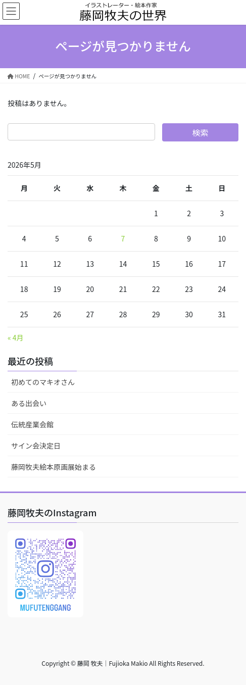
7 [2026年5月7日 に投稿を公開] (123, 238)
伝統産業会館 (32, 424)
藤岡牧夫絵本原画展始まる (53, 467)
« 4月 (16, 337)
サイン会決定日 (36, 446)
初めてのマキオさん (43, 382)
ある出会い (28, 403)
